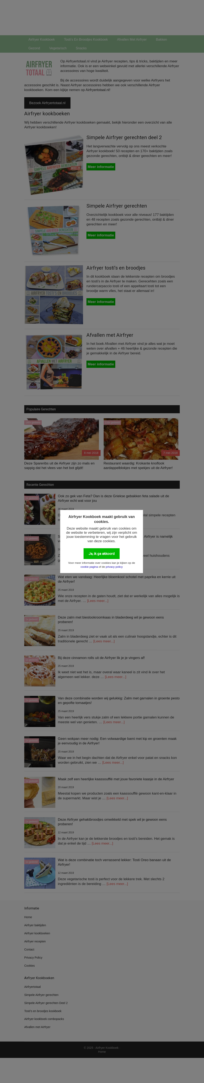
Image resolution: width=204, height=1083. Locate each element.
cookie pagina (89, 566)
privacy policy (114, 566)
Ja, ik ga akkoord (102, 554)
